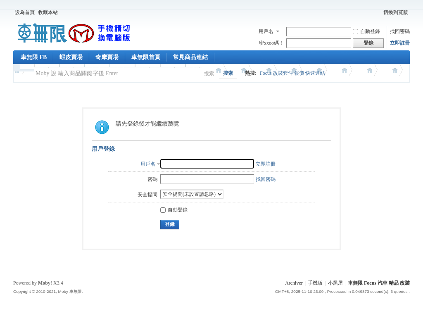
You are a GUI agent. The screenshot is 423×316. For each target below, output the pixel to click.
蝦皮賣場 (71, 57)
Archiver (294, 283)
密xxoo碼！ (271, 43)
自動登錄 (366, 31)
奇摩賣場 (107, 57)
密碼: (153, 179)
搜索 (209, 73)
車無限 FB (34, 57)
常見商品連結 (190, 57)
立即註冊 (400, 43)
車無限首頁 (145, 57)
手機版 (315, 283)
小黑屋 (335, 283)
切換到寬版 (395, 12)
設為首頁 (25, 12)
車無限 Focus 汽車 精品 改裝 (379, 283)
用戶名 (266, 31)
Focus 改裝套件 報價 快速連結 (292, 73)
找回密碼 (400, 31)
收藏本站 (48, 12)
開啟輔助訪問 (378, 12)
